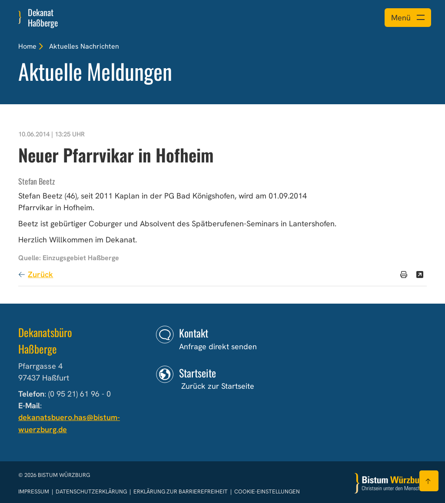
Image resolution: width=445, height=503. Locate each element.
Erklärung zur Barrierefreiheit (180, 491)
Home (27, 46)
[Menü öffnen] (408, 17)
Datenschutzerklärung (92, 491)
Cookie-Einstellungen (267, 491)
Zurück (40, 274)
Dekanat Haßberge (43, 17)
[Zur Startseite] (391, 483)
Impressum (34, 491)
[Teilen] (420, 274)
